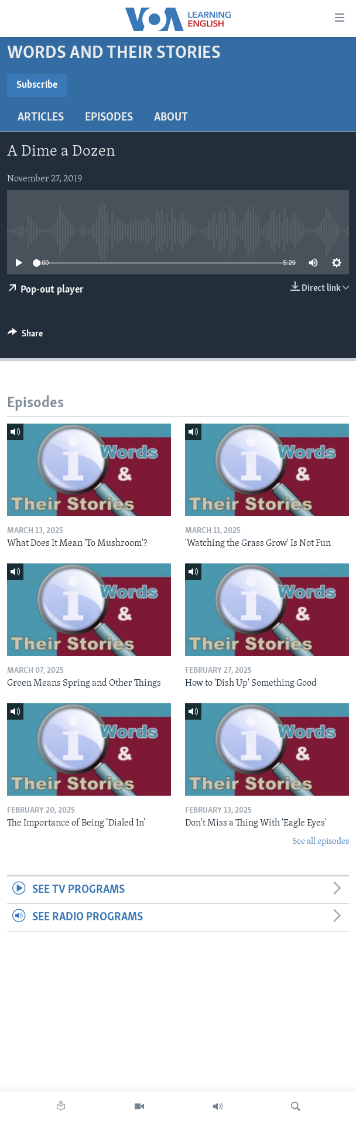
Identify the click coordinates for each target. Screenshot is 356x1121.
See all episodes (320, 841)
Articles (41, 117)
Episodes (109, 117)
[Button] (25, 336)
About (171, 117)
